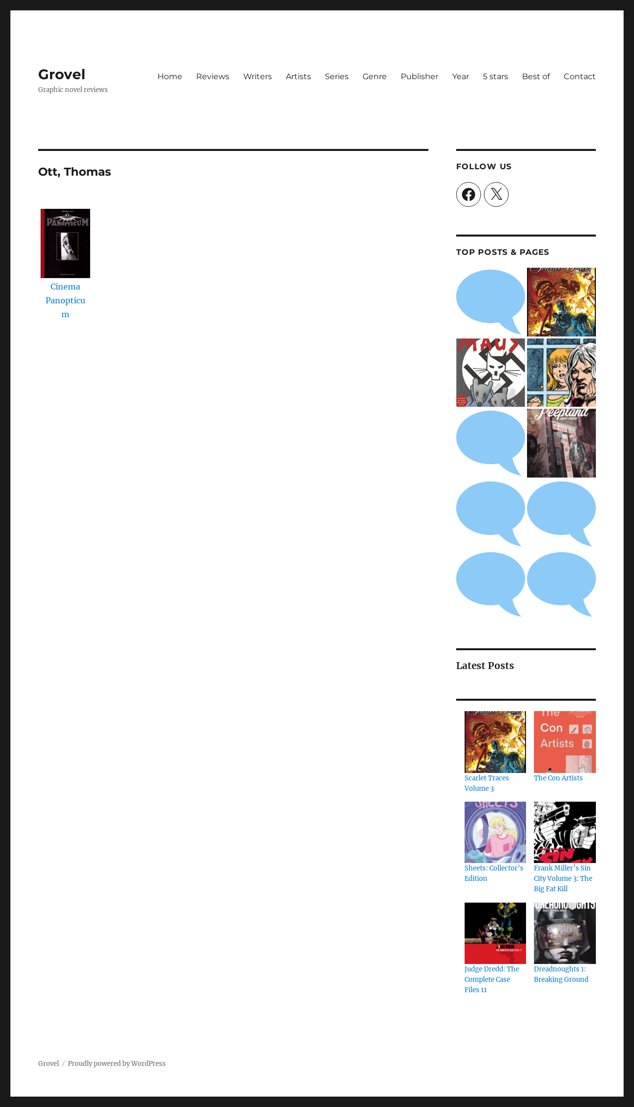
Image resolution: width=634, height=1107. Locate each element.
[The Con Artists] (564, 741)
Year (460, 76)
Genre (375, 76)
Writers (257, 76)
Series (337, 76)
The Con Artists (558, 778)
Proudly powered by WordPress (117, 1063)
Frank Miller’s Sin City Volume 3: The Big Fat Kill (563, 878)
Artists (298, 76)
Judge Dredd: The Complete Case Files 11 (492, 979)
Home (170, 76)
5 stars (495, 76)
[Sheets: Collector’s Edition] (495, 832)
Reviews (212, 76)
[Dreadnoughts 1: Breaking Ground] (564, 933)
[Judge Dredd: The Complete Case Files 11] (495, 933)
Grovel (61, 74)
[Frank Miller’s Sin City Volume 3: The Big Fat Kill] (564, 832)
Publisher (419, 76)
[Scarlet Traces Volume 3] (495, 741)
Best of (536, 76)
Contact (580, 76)
